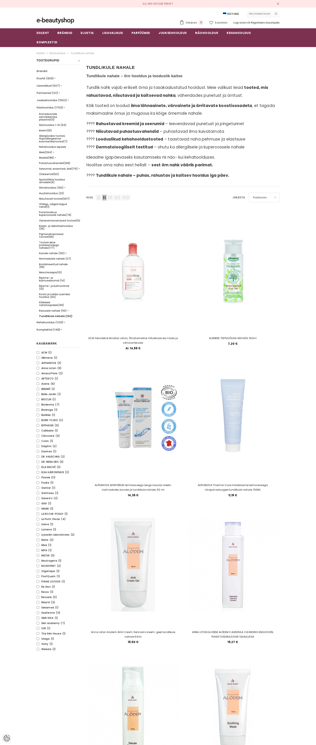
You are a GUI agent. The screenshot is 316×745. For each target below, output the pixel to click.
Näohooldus (57, 53)
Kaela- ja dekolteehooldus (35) (56, 227)
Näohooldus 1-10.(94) (52, 125)
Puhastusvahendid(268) (54, 163)
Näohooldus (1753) (50, 107)
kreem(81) (45, 130)
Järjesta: (238, 197)
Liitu (256, 693)
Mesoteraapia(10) (50, 272)
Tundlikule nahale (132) (55, 316)
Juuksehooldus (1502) (52, 100)
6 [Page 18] (198, 633)
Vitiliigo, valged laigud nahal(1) (53, 205)
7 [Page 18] (208, 633)
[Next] (217, 633)
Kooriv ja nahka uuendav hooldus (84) (54, 295)
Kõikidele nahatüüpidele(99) (51, 304)
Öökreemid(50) (49, 174)
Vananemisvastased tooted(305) (61, 220)
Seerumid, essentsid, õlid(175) (58, 168)
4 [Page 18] (178, 633)
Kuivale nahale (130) (52, 253)
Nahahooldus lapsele (52, 147)
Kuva (89, 197)
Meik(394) (45, 152)
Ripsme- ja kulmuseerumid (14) (52, 279)
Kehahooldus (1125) (50, 322)
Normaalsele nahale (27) (55, 258)
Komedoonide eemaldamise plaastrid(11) (48, 116)
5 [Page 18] (188, 633)
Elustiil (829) (45, 78)
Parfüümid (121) (47, 93)
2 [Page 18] (158, 633)
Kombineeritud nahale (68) (53, 265)
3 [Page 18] (168, 633)
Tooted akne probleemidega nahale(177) (49, 245)
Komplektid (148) (48, 330)
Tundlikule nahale (82, 53)
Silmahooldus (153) (51, 187)
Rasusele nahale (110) (53, 310)
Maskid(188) (46, 157)
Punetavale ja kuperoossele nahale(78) (55, 213)
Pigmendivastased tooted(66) (51, 235)
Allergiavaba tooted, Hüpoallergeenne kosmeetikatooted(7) (53, 138)
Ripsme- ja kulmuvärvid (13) (54, 287)
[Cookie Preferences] (6, 738)
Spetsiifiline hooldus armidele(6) (52, 181)
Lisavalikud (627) (48, 86)
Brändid (42, 71)
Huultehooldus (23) (51, 193)
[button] (98, 197)
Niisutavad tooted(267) (54, 198)
